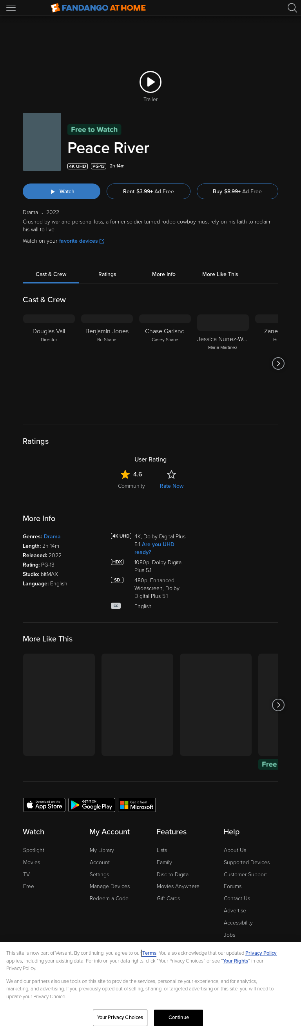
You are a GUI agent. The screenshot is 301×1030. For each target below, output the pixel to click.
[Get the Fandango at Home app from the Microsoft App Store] (137, 804)
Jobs (229, 935)
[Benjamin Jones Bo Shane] (107, 363)
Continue (179, 1017)
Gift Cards (168, 898)
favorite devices (81, 241)
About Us (235, 850)
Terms (149, 953)
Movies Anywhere (178, 886)
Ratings (107, 274)
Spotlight (33, 850)
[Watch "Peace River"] (61, 191)
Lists (162, 850)
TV (26, 874)
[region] (150, 986)
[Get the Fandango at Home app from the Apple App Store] (44, 804)
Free (28, 886)
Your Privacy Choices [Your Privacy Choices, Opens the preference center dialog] (120, 1017)
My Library (102, 850)
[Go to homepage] (98, 8)
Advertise (235, 910)
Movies (31, 862)
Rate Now (171, 486)
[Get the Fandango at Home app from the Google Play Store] (92, 804)
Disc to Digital (173, 874)
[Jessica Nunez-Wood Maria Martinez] (223, 363)
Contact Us (237, 898)
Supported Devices (247, 862)
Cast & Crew (51, 274)
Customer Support (245, 874)
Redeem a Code (109, 898)
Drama (52, 536)
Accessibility (238, 922)
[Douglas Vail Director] (49, 363)
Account (100, 862)
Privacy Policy (261, 953)
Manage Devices (110, 886)
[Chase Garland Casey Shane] (165, 363)
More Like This (220, 274)
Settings (99, 874)
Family (164, 862)
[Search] (292, 8)
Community (131, 486)
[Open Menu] (11, 8)
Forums (232, 886)
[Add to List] (273, 166)
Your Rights (235, 961)
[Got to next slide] (278, 363)
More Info (164, 274)
